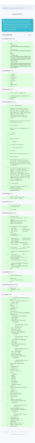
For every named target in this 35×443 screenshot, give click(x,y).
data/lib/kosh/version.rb (9, 287)
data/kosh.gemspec (8, 214)
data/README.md (8, 102)
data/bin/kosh (7, 203)
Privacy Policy (22, 437)
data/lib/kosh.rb (7, 274)
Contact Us (6, 437)
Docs (28, 437)
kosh (11, 8)
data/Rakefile (7, 195)
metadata (6, 297)
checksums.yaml (8, 38)
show (31, 34)
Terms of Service (14, 437)
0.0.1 (22, 8)
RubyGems (5, 8)
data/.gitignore (7, 70)
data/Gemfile (7, 89)
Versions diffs (16, 8)
